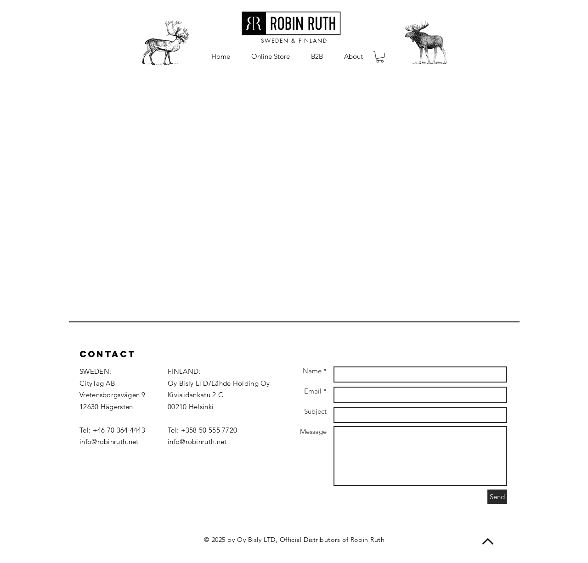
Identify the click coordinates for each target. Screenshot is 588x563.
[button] (380, 56)
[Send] (497, 497)
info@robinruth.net (108, 441)
